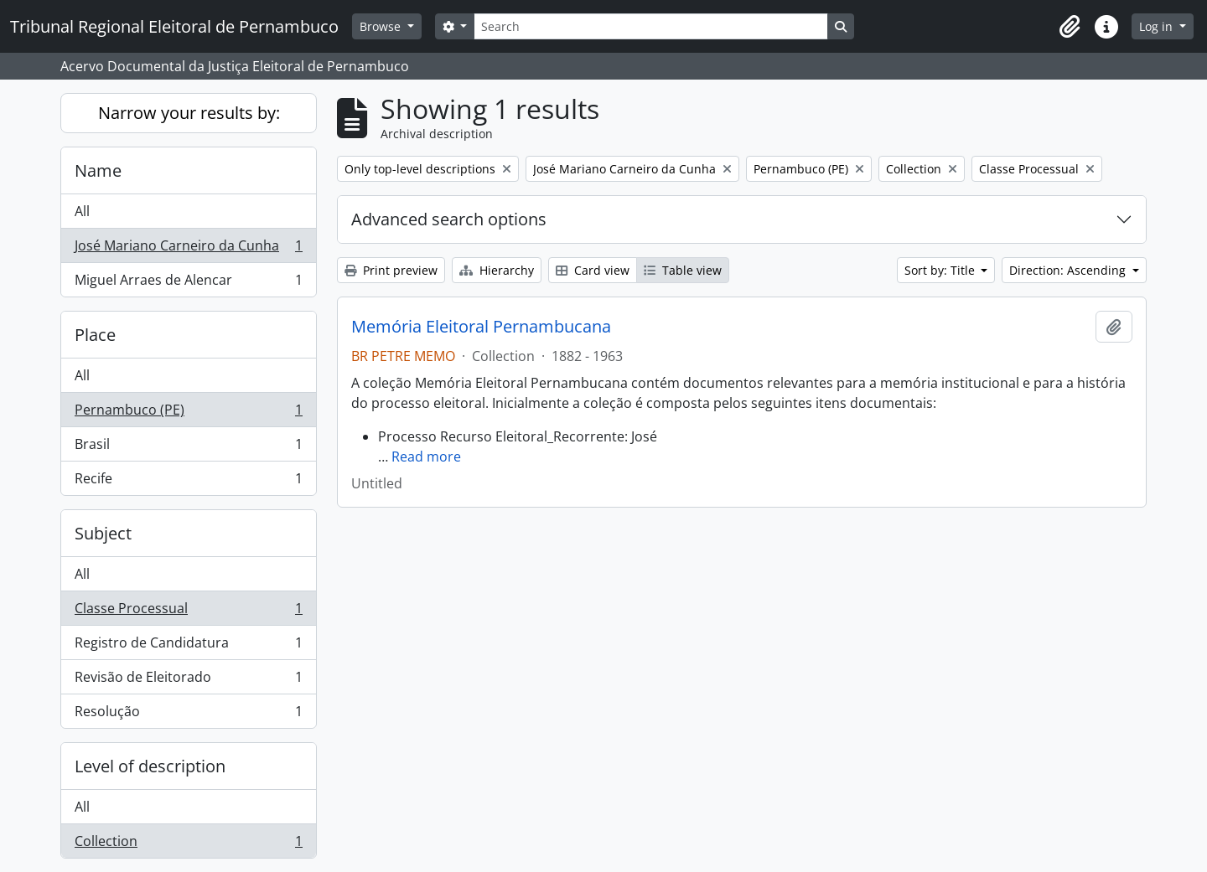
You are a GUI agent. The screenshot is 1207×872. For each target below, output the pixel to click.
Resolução (188, 714)
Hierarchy (496, 270)
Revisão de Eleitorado (188, 680)
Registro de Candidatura (188, 646)
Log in (1157, 26)
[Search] (650, 26)
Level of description (150, 766)
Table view (683, 270)
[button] (1069, 26)
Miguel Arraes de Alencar (188, 283)
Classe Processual (188, 612)
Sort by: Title (941, 270)
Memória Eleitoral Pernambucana (481, 327)
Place (95, 334)
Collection (188, 844)
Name (98, 170)
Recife (188, 481)
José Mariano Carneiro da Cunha (188, 249)
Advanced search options (449, 219)
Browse (382, 26)
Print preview (391, 270)
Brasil (188, 448)
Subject (103, 533)
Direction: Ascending (1069, 270)
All (82, 211)
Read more (426, 456)
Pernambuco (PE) (188, 413)
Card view (592, 270)
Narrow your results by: (189, 112)
